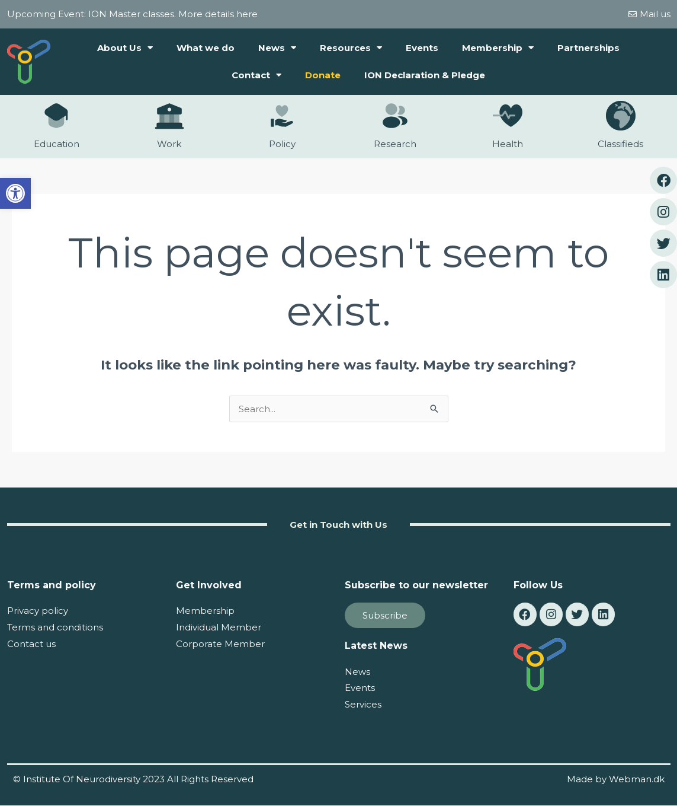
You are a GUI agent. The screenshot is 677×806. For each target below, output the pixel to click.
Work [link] (169, 143)
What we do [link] (206, 47)
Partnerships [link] (588, 47)
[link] (15, 193)
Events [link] (422, 47)
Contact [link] (256, 75)
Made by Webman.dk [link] (616, 779)
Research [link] (395, 143)
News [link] (277, 47)
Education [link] (56, 143)
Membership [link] (498, 47)
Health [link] (507, 143)
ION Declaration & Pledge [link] (424, 75)
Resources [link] (351, 47)
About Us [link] (125, 47)
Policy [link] (282, 143)
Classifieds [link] (620, 143)
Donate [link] (323, 75)
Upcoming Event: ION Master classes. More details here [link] (132, 14)
